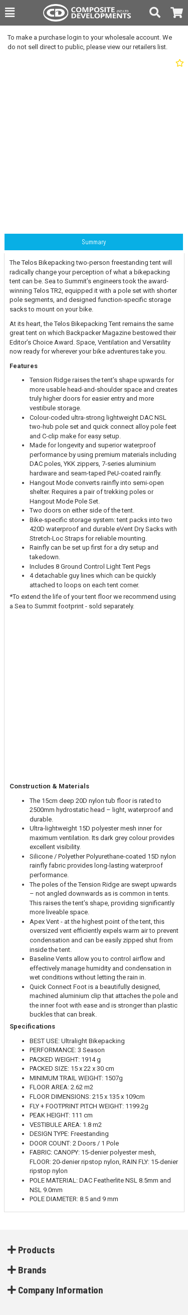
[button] (10, 13)
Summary (94, 242)
